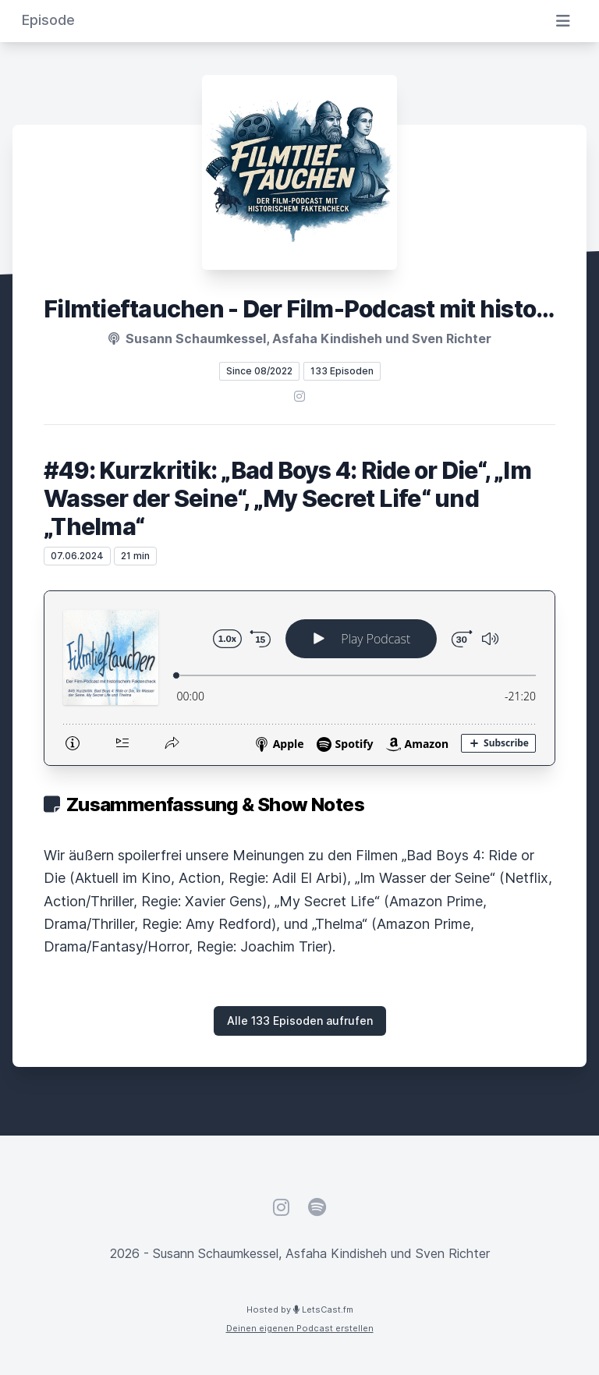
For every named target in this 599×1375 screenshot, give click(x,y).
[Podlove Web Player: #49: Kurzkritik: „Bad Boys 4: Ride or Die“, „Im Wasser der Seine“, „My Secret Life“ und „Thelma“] (299, 678)
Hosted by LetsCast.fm (299, 1309)
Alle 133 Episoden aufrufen (300, 1020)
